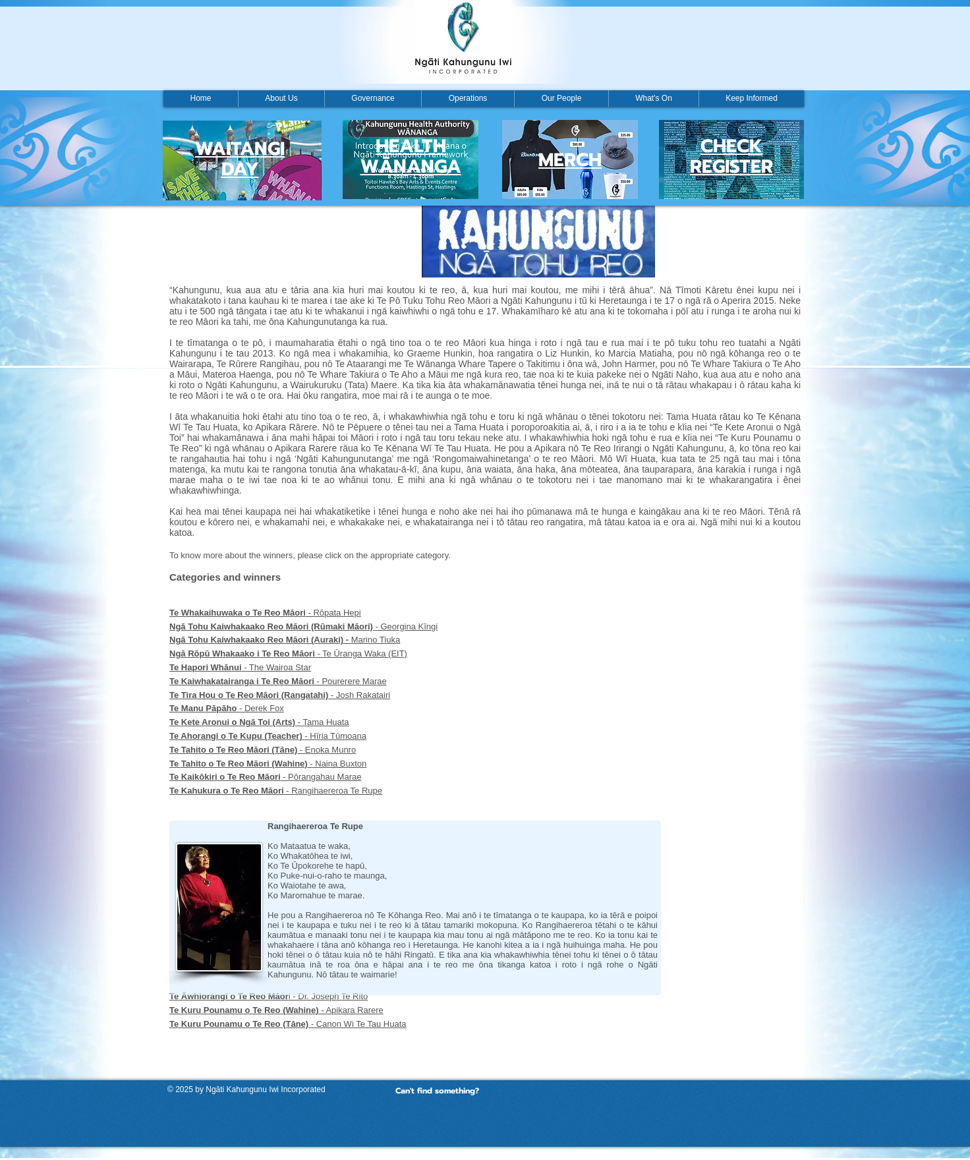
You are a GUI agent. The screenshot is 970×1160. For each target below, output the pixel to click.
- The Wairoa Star (240, 667)
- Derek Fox (226, 708)
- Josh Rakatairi (279, 695)
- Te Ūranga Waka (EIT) (288, 653)
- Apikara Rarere (276, 1010)
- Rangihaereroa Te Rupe (275, 791)
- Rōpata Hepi (265, 613)
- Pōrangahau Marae (265, 777)
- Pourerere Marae (278, 681)
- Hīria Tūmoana (267, 736)
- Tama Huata (259, 722)
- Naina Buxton (267, 763)
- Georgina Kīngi (303, 626)
